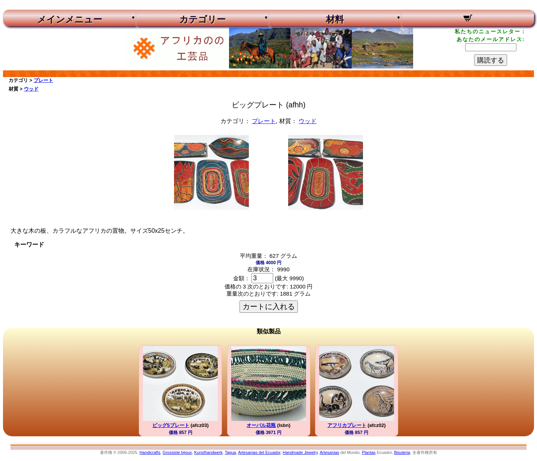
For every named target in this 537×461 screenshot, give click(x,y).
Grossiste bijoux (177, 452)
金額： (241, 278)
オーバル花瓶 (261, 425)
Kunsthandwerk (208, 452)
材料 (335, 19)
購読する (490, 60)
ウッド (31, 89)
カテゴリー (202, 19)
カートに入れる (268, 306)
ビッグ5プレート (170, 425)
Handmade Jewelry (300, 452)
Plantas (369, 452)
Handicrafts (150, 452)
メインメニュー (69, 19)
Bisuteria (402, 452)
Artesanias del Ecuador (259, 452)
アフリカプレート (346, 425)
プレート (43, 80)
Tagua (230, 452)
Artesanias (329, 452)
